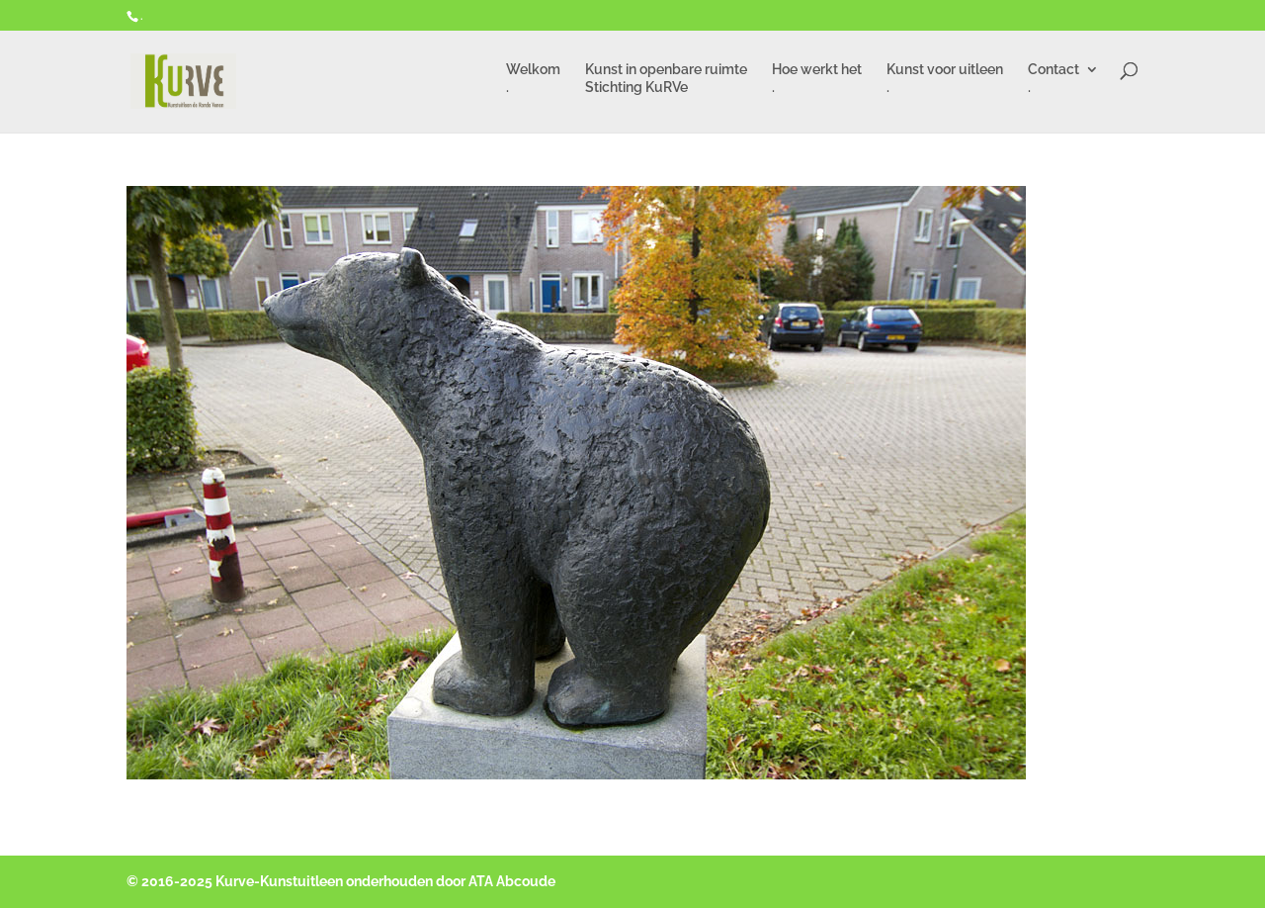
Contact (1053, 81)
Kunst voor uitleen (944, 81)
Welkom (533, 81)
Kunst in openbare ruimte (666, 81)
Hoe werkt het (817, 81)
